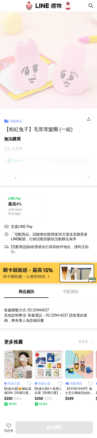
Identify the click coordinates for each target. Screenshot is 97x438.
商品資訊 (26, 291)
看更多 (83, 342)
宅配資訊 (70, 291)
